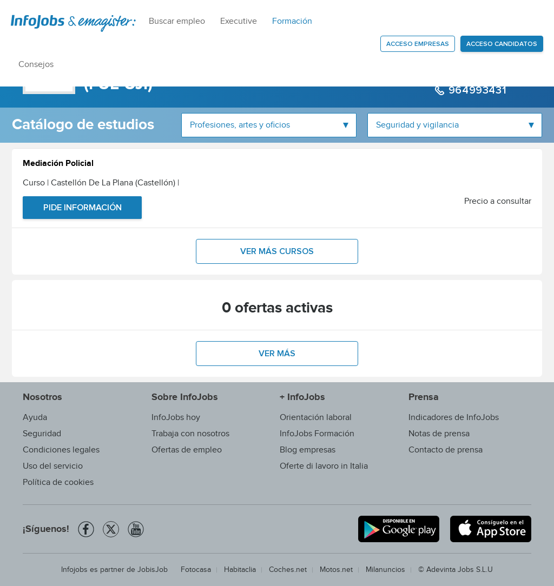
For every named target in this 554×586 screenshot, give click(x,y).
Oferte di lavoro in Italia (324, 466)
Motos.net (336, 569)
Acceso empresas (417, 44)
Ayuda (35, 417)
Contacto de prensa (445, 450)
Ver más (277, 353)
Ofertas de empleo (186, 450)
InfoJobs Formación (317, 434)
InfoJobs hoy (175, 417)
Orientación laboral (316, 417)
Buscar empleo (177, 21)
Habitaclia (240, 569)
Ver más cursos (277, 251)
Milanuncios (385, 569)
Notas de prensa (439, 434)
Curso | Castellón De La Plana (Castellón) (101, 183)
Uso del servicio (53, 466)
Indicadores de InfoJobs (453, 417)
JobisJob (152, 569)
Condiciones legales (61, 450)
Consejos (36, 64)
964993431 (475, 90)
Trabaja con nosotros (190, 434)
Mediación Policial (58, 164)
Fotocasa (196, 569)
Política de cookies (58, 482)
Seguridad (42, 434)
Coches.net (288, 569)
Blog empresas (307, 450)
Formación (292, 21)
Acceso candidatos (501, 44)
